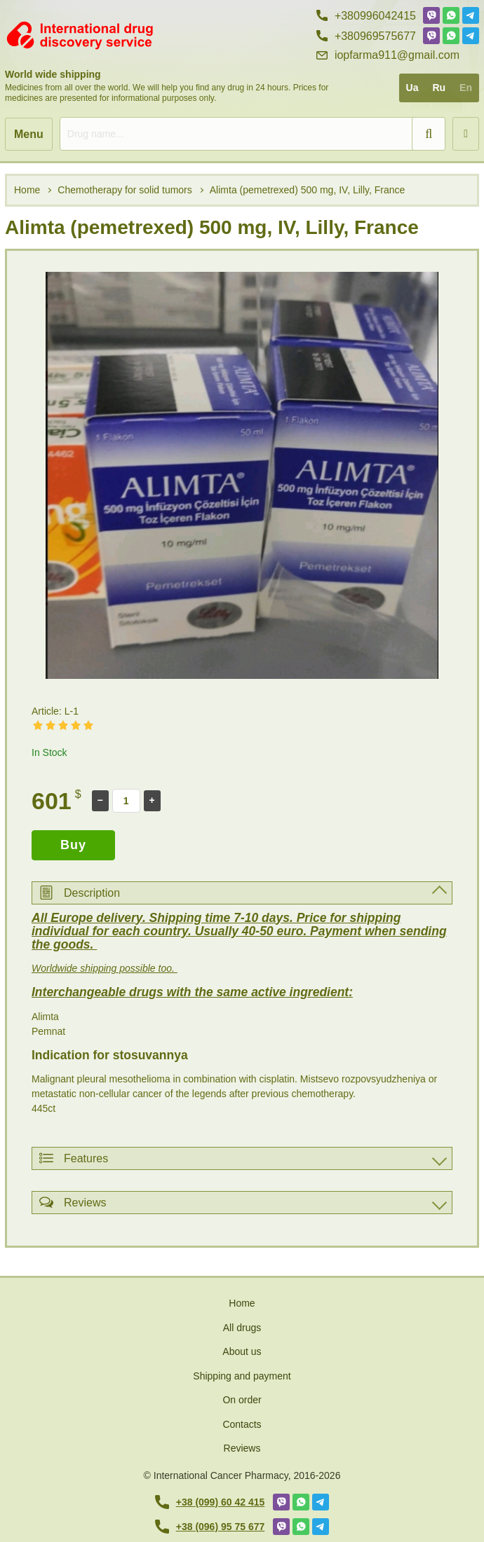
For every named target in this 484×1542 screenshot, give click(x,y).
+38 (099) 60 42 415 (210, 1502)
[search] (252, 134)
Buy (73, 845)
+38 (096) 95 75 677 (210, 1527)
